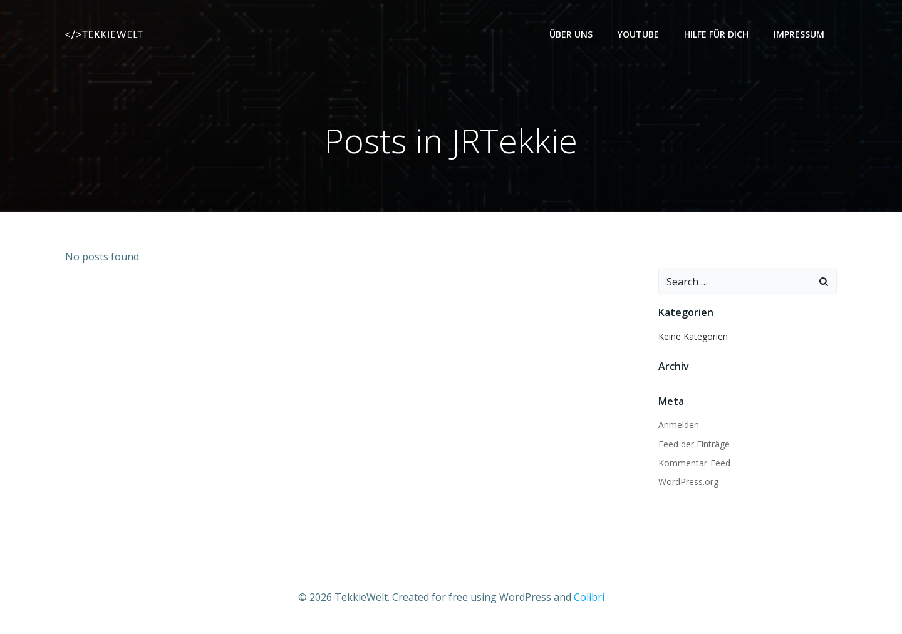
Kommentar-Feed (694, 463)
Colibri (589, 597)
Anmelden (678, 425)
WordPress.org (688, 482)
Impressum (799, 34)
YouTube (638, 34)
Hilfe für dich (716, 34)
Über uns (571, 34)
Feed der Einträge (694, 444)
